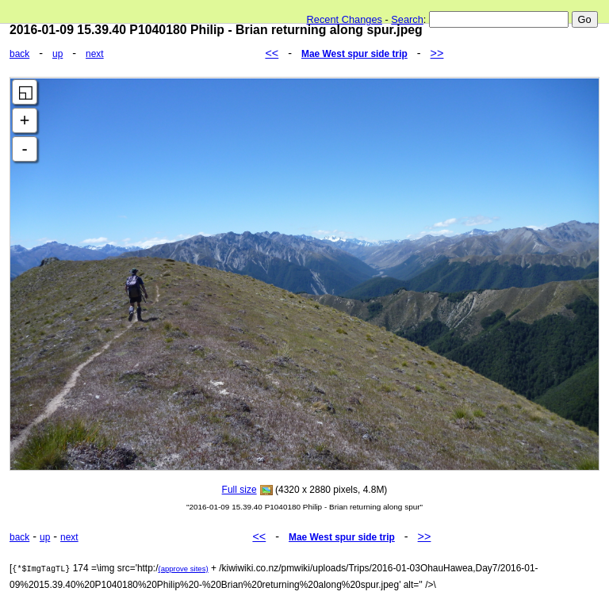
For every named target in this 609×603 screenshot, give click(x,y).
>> (437, 53)
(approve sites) (183, 568)
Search (407, 19)
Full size (239, 489)
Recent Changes (344, 19)
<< (271, 53)
